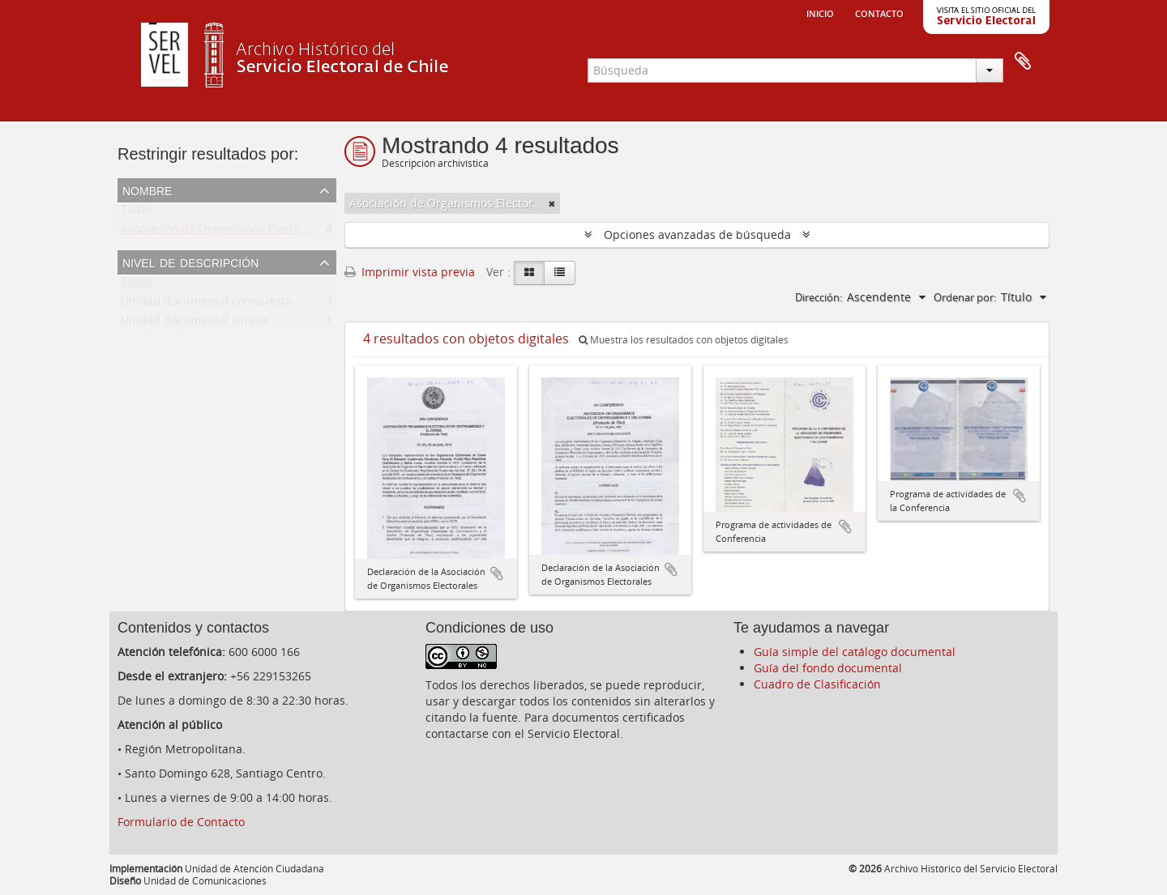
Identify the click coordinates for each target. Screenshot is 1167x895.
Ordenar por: (965, 297)
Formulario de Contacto (181, 821)
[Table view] (559, 273)
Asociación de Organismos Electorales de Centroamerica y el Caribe (304, 232)
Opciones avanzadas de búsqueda (697, 234)
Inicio (820, 12)
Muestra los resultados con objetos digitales (684, 340)
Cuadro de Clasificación (817, 684)
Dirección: (818, 297)
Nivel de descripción (190, 262)
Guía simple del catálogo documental (854, 651)
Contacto (879, 12)
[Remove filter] (552, 203)
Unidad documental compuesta (206, 304)
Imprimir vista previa (409, 271)
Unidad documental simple (194, 323)
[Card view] (529, 273)
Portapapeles (1023, 61)
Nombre (147, 189)
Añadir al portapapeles (497, 573)
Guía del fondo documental (828, 668)
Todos (137, 212)
